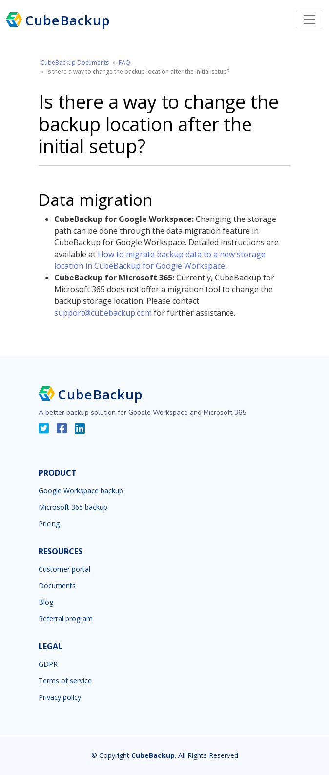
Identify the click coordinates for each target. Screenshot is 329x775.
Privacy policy (60, 697)
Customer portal (64, 569)
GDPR (48, 664)
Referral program (66, 619)
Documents (57, 585)
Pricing (49, 523)
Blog (46, 602)
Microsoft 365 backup (73, 507)
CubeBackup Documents (75, 63)
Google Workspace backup (81, 490)
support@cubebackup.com (103, 312)
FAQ (124, 63)
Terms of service (65, 680)
